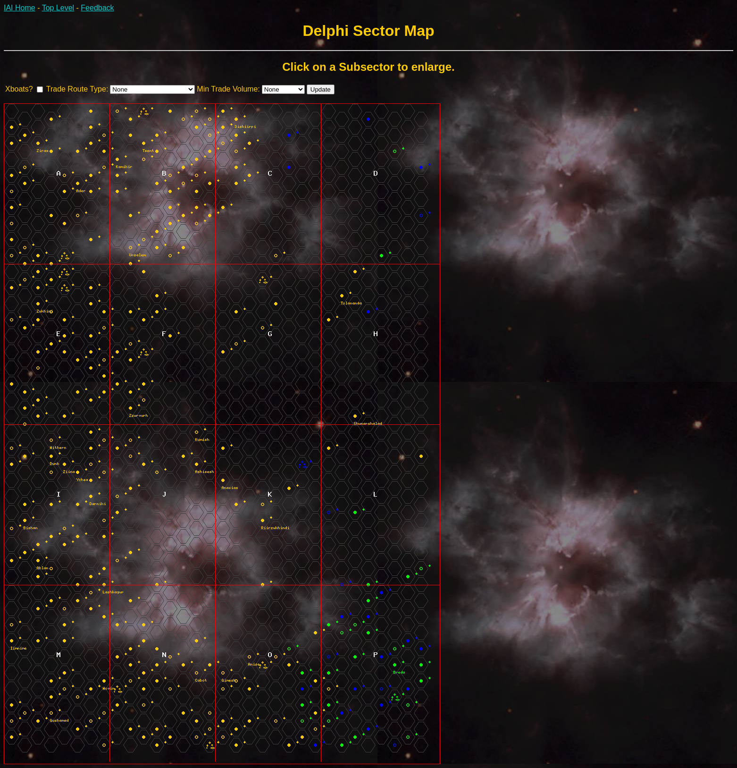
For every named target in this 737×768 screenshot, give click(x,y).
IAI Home (19, 8)
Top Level (58, 8)
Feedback (97, 8)
